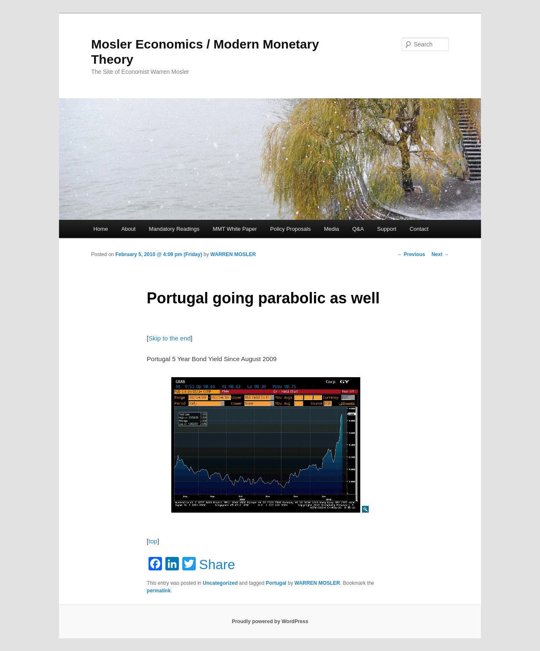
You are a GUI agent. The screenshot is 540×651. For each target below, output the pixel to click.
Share (217, 564)
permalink (159, 591)
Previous (411, 254)
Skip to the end (169, 338)
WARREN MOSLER (233, 254)
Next (440, 254)
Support (387, 229)
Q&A (358, 229)
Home (100, 229)
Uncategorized (220, 583)
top (152, 541)
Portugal (276, 583)
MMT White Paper (235, 229)
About (128, 229)
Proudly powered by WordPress (270, 621)
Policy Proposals (290, 229)
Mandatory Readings (174, 229)
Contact (419, 229)
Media (331, 229)
